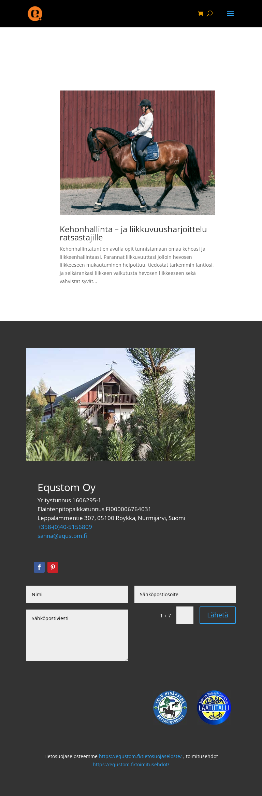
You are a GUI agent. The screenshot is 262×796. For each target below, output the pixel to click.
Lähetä (217, 614)
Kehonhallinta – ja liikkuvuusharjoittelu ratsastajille (133, 233)
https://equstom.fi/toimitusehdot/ (131, 764)
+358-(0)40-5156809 (65, 527)
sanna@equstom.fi (62, 536)
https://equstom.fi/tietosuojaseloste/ (140, 756)
